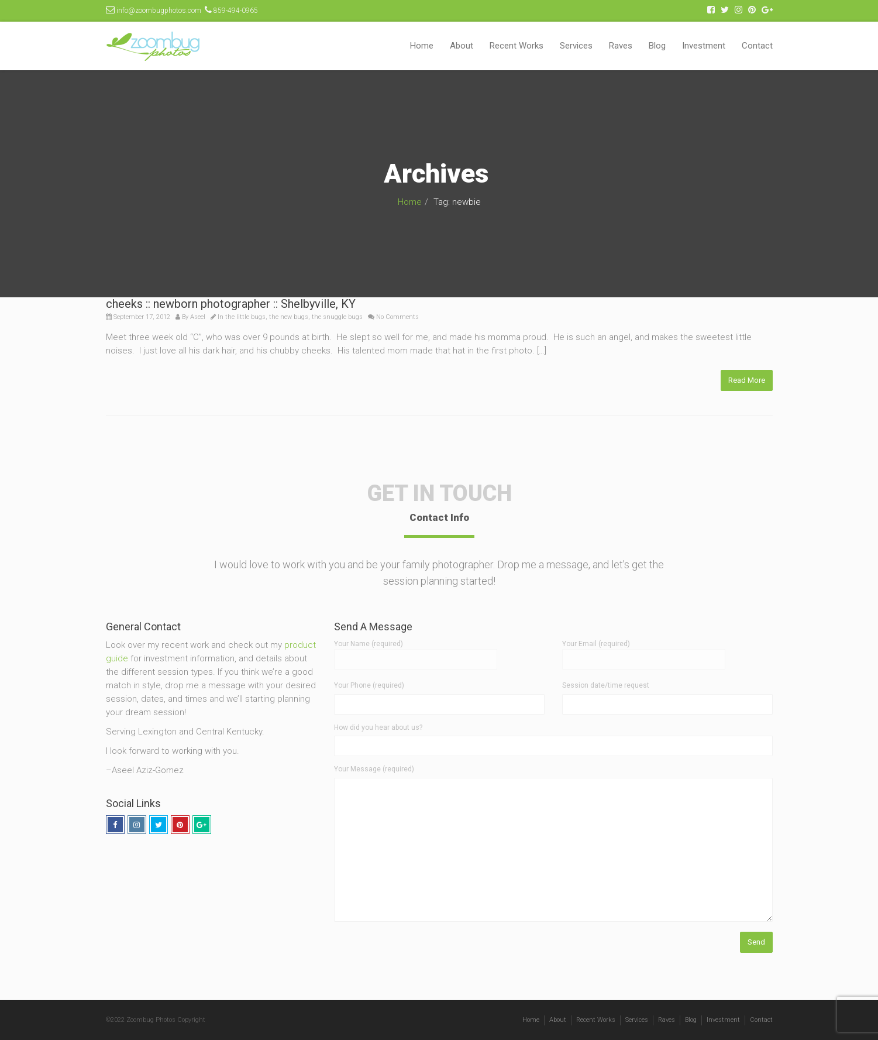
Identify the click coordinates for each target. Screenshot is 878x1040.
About (461, 45)
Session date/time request (605, 685)
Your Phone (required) (369, 685)
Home (421, 45)
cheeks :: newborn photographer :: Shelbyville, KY (231, 304)
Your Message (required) (374, 769)
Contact (757, 45)
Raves (620, 45)
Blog (657, 45)
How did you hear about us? (378, 727)
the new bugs (288, 317)
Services (576, 45)
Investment (703, 45)
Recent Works (516, 45)
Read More (746, 380)
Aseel (197, 317)
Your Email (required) (643, 651)
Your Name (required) (415, 651)
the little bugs (245, 317)
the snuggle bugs (337, 317)
